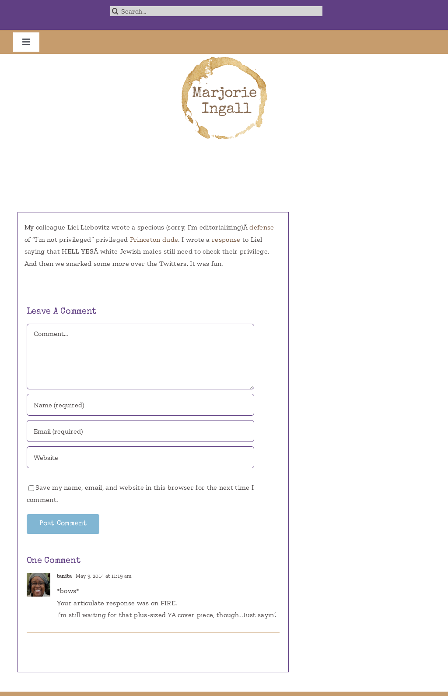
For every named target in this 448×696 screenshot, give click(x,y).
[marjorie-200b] (224, 57)
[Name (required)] (140, 405)
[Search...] (216, 11)
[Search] (115, 11)
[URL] (140, 457)
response (227, 239)
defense (261, 227)
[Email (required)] (140, 431)
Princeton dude (154, 239)
